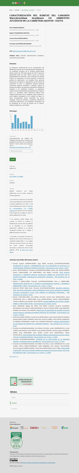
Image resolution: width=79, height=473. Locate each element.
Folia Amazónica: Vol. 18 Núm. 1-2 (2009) (46, 337)
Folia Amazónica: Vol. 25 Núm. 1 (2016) (57, 268)
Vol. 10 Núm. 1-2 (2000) (28, 10)
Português (14, 409)
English (13, 397)
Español (14, 403)
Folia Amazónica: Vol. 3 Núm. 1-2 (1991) (53, 341)
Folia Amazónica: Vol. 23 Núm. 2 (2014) (45, 304)
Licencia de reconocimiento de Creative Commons (21, 208)
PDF (13, 159)
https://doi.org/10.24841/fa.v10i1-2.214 (24, 51)
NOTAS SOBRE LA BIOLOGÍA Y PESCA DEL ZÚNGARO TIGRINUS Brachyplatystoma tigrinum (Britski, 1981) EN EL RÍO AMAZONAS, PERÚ (41, 350)
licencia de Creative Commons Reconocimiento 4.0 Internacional (38, 463)
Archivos (17, 10)
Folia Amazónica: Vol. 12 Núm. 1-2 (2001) (40, 286)
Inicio (11, 10)
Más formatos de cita (16, 151)
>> (17, 356)
